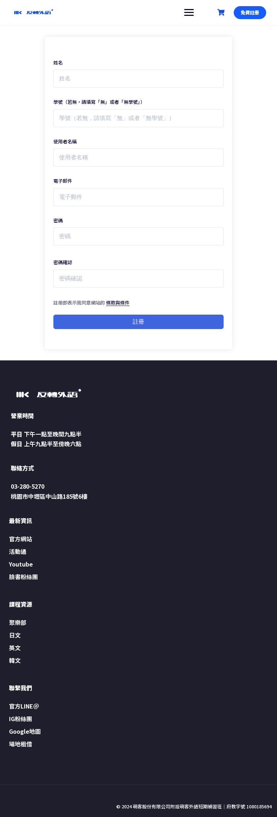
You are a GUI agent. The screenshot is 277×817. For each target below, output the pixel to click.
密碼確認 (62, 262)
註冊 (138, 322)
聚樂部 (17, 622)
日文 (15, 635)
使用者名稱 (65, 141)
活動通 (17, 551)
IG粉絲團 (20, 718)
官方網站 (20, 538)
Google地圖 (25, 731)
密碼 (58, 220)
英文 (15, 647)
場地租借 (20, 744)
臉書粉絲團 (23, 576)
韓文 (15, 660)
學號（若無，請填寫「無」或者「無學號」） (99, 101)
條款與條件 (117, 302)
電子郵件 (62, 180)
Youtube (21, 564)
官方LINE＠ (24, 706)
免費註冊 (250, 12)
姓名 (58, 62)
